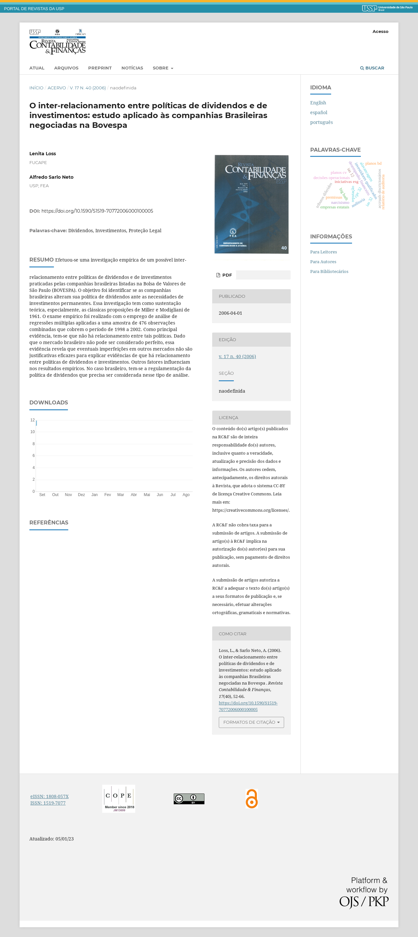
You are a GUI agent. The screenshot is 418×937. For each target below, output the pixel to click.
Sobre (161, 67)
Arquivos (66, 67)
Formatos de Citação (249, 722)
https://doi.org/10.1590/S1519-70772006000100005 (97, 211)
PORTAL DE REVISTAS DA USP (34, 9)
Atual (36, 67)
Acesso (381, 31)
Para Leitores (323, 252)
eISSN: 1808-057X (49, 796)
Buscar (372, 67)
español (318, 112)
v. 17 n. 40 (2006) (88, 87)
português (321, 122)
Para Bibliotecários (329, 271)
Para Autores (323, 261)
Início (36, 87)
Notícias (132, 67)
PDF (226, 275)
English (318, 102)
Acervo (57, 87)
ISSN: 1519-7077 (48, 803)
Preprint (100, 67)
